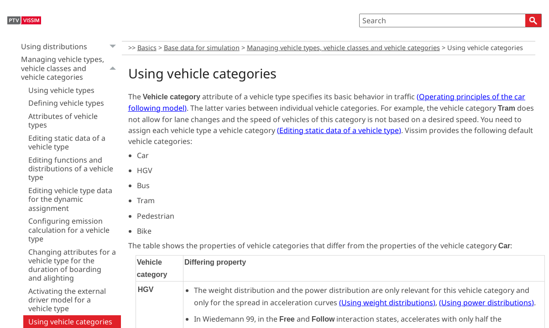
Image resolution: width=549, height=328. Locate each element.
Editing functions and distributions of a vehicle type (70, 168)
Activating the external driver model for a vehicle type (67, 299)
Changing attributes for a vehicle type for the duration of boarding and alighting (72, 265)
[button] (533, 20)
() (339, 130)
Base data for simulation (202, 47)
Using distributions (71, 46)
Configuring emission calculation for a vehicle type (69, 229)
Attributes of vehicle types (63, 120)
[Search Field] (450, 20)
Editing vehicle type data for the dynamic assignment (70, 199)
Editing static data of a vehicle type (66, 142)
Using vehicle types (61, 90)
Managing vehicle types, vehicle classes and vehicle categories (71, 68)
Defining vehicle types (66, 103)
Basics (147, 47)
